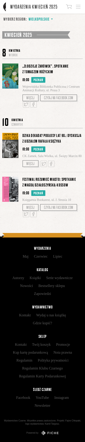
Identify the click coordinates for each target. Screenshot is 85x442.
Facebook (23, 398)
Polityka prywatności (53, 360)
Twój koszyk (41, 344)
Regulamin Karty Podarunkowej (42, 376)
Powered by (43, 433)
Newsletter (42, 405)
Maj (26, 256)
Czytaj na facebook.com (58, 98)
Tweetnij (26, 104)
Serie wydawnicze (59, 278)
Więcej (30, 98)
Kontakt (25, 315)
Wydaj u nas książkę (51, 315)
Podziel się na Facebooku (33, 104)
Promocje (63, 344)
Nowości (26, 286)
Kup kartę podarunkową (30, 352)
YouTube (42, 398)
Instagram (61, 398)
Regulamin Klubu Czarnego (42, 368)
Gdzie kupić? (42, 323)
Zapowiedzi (42, 294)
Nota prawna (62, 352)
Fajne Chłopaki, (73, 420)
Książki (35, 278)
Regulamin (24, 360)
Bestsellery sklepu (52, 286)
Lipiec (57, 256)
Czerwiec (41, 256)
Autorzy (18, 278)
